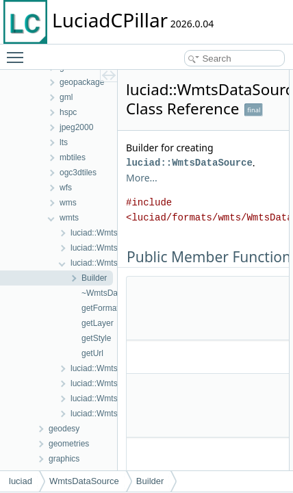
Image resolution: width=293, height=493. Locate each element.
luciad (20, 481)
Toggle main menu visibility (18, 51)
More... (141, 177)
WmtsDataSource (84, 481)
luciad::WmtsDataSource (189, 162)
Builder (150, 481)
